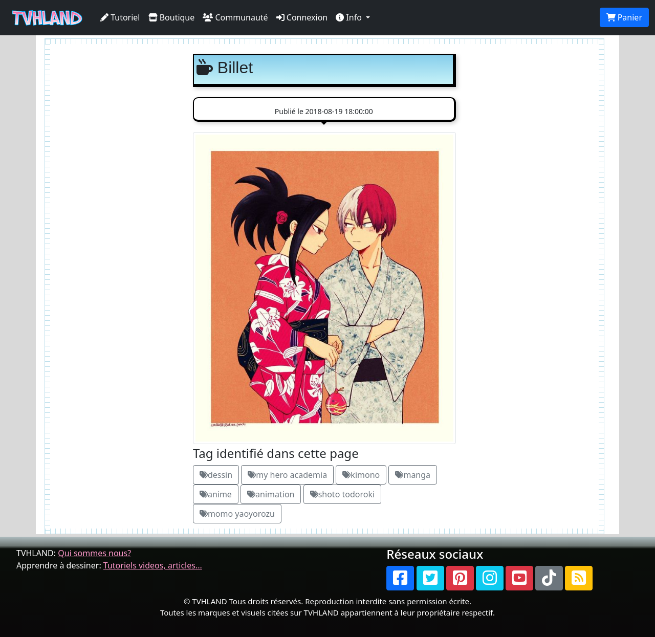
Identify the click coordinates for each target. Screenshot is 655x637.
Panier (624, 17)
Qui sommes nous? (94, 553)
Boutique (171, 17)
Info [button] (350, 17)
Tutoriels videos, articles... (152, 565)
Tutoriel (120, 17)
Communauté (235, 17)
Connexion (302, 17)
